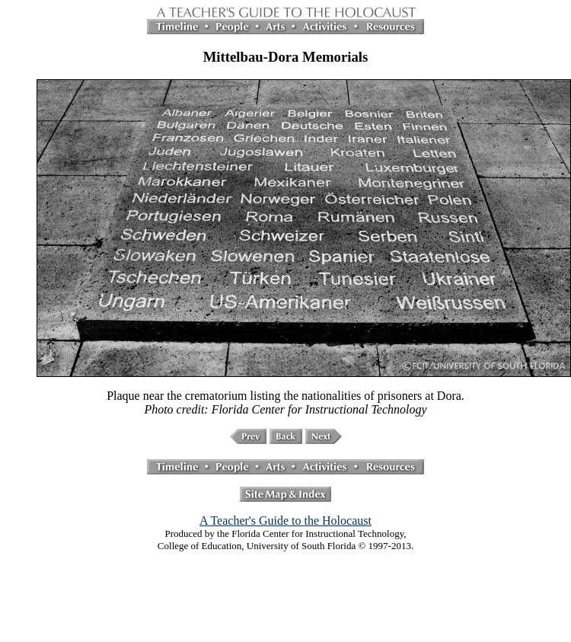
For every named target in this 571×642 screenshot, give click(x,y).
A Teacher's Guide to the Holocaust (285, 520)
